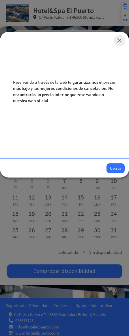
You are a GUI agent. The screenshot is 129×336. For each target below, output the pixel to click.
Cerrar (115, 168)
